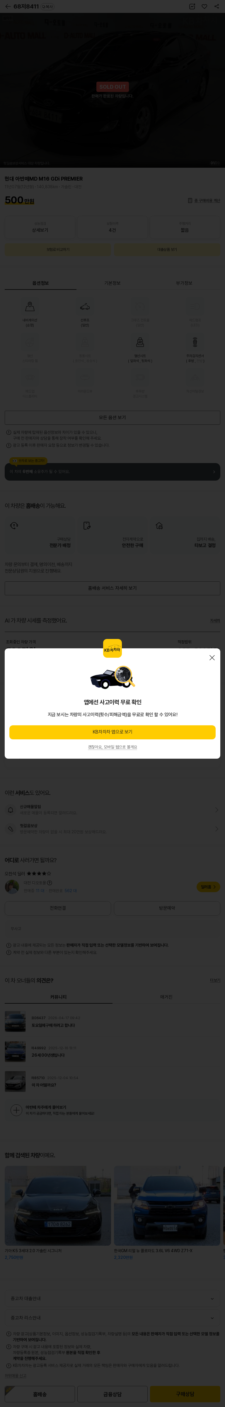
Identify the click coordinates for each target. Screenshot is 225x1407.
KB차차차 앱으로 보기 (112, 732)
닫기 (212, 657)
